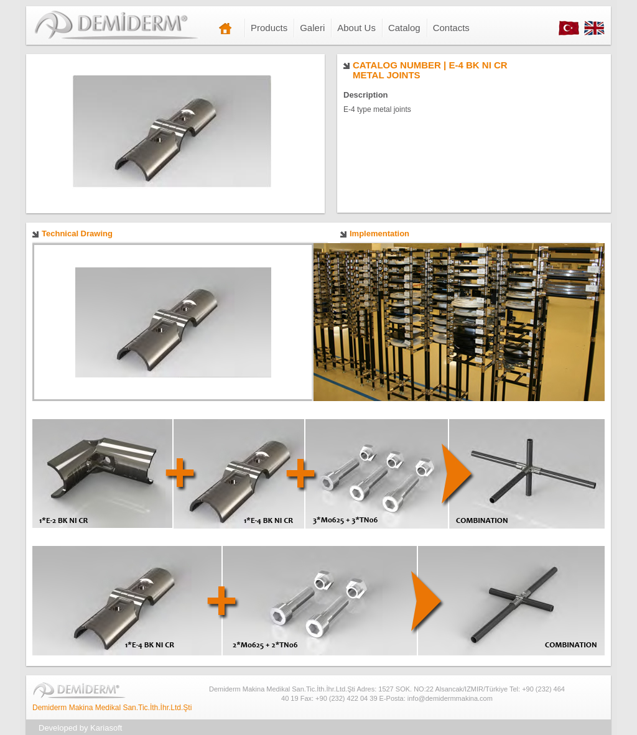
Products (269, 27)
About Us (356, 27)
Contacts (451, 27)
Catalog (404, 27)
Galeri (312, 27)
